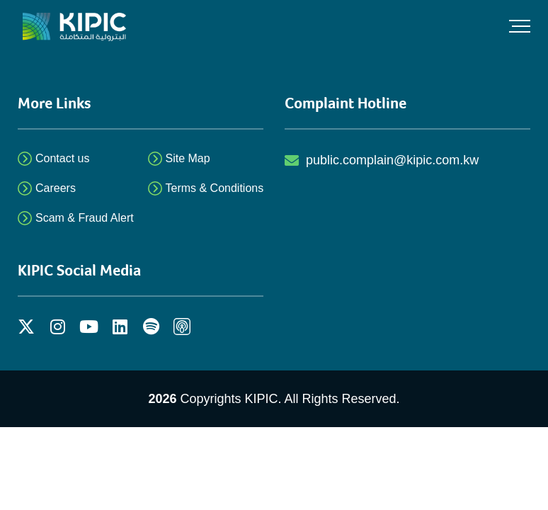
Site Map (188, 158)
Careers (55, 188)
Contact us (62, 158)
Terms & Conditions (215, 188)
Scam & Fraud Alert (84, 218)
